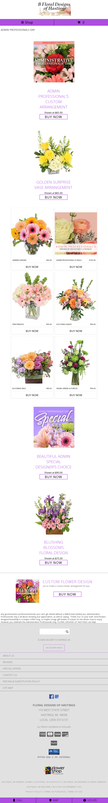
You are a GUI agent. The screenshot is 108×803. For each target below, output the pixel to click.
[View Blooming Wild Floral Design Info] (32, 361)
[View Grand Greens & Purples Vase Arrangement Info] (76, 361)
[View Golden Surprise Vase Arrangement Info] (54, 153)
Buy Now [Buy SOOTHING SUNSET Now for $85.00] (76, 331)
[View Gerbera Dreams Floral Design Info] (32, 233)
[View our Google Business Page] (56, 697)
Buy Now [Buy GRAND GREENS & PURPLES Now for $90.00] (76, 395)
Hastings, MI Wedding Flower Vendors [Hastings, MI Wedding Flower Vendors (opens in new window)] (84, 782)
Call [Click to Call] (18, 800)
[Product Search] (54, 631)
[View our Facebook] (51, 697)
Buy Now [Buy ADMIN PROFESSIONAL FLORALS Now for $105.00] (76, 267)
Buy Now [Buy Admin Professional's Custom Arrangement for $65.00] (53, 116)
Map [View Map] (54, 800)
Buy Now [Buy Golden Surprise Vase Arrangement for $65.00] (53, 197)
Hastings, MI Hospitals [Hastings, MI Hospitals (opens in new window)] (48, 782)
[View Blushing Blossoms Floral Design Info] (54, 513)
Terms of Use (75, 791)
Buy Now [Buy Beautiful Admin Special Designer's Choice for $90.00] (53, 476)
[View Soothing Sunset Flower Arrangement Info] (76, 297)
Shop (27, 22)
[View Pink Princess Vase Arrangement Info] (32, 297)
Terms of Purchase (54, 791)
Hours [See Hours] (90, 800)
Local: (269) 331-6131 (54, 720)
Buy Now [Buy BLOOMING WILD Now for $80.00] (32, 395)
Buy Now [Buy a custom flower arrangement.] (67, 594)
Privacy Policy (34, 791)
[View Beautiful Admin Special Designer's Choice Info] (54, 427)
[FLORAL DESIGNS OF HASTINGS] (54, 15)
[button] (54, 752)
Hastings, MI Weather (38, 787)
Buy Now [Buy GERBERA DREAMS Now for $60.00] (32, 267)
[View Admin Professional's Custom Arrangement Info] (54, 61)
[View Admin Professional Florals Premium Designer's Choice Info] (76, 233)
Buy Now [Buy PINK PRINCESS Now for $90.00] (32, 331)
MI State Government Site (67, 787)
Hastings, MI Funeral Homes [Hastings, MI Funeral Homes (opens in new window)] (17, 782)
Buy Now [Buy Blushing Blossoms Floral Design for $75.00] (53, 562)
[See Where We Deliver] (54, 647)
